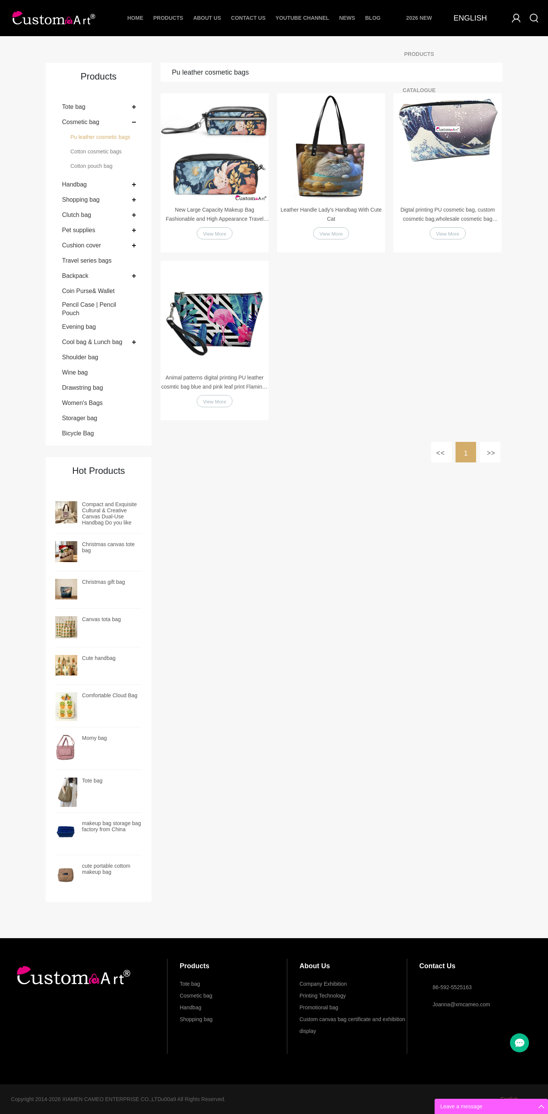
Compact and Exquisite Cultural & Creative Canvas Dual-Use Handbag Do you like (109, 513)
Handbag (74, 184)
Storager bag (79, 418)
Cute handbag (99, 658)
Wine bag (75, 372)
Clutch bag (76, 215)
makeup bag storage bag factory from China (111, 826)
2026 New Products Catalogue (419, 54)
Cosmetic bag (80, 122)
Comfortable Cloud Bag (110, 695)
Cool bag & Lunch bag (92, 342)
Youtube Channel (302, 18)
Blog (372, 18)
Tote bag (73, 107)
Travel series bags (87, 260)
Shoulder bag (80, 357)
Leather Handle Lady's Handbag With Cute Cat (331, 214)
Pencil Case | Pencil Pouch (89, 308)
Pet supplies (78, 230)
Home (135, 18)
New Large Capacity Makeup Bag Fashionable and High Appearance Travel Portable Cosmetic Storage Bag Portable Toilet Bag (214, 215)
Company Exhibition (323, 984)
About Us (207, 18)
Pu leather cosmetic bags (100, 137)
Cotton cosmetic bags (96, 151)
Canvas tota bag (101, 619)
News (347, 18)
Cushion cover (81, 245)
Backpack (75, 276)
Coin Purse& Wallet (88, 291)
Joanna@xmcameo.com (461, 1004)
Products (168, 18)
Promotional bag (318, 1007)
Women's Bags (82, 403)
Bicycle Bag (78, 433)
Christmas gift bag (103, 582)
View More (214, 235)
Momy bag (94, 738)
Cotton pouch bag (91, 166)
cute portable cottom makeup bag (106, 869)
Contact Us (248, 18)
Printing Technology (322, 996)
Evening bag (79, 327)
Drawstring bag (82, 387)
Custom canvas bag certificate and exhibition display (352, 1020)
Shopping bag (81, 199)
